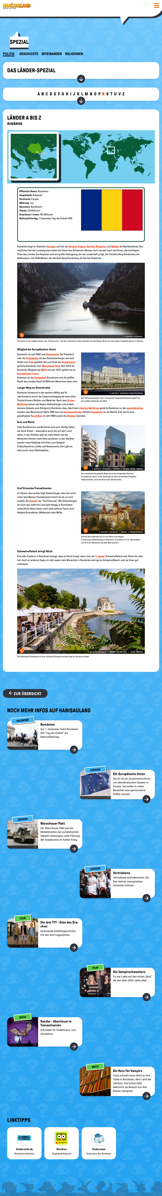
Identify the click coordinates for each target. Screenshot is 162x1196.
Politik (8, 54)
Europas (51, 246)
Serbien (91, 246)
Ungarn (82, 246)
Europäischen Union (27, 373)
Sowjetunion (68, 362)
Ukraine (72, 246)
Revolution (36, 415)
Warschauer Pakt (51, 366)
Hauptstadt (40, 377)
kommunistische (73, 412)
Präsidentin (32, 358)
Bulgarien (101, 246)
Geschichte (28, 54)
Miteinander (52, 54)
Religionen (74, 54)
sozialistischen (135, 408)
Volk (31, 362)
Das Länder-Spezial (31, 70)
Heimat (33, 500)
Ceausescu (97, 412)
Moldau (115, 246)
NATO (43, 369)
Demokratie (52, 354)
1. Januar (100, 556)
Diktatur (71, 415)
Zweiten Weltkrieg (89, 408)
